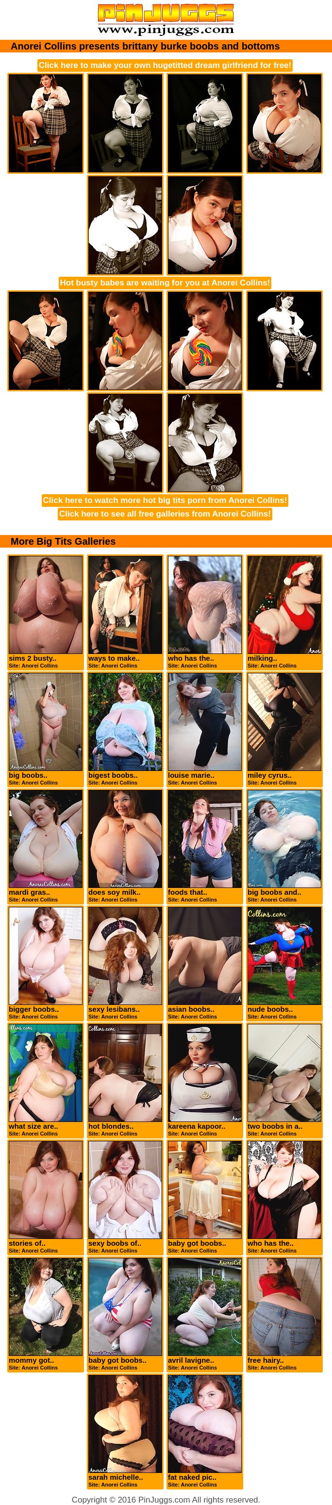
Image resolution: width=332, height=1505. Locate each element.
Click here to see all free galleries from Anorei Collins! (165, 513)
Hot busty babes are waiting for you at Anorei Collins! (165, 282)
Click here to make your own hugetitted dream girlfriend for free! (165, 65)
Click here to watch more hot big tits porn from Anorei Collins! (165, 500)
